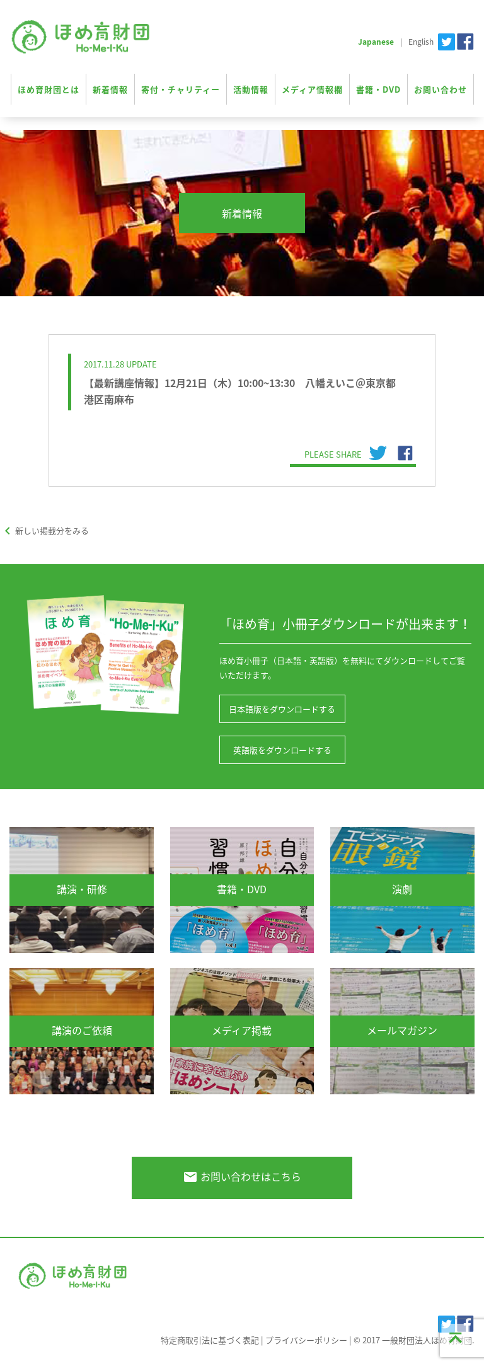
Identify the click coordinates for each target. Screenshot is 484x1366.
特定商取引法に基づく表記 (210, 1340)
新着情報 (110, 89)
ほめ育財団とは (48, 89)
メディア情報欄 (312, 89)
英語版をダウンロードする (282, 750)
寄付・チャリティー (180, 89)
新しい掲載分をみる (44, 530)
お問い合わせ (440, 89)
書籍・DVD (378, 89)
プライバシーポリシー (306, 1340)
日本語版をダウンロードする (282, 709)
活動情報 (250, 89)
